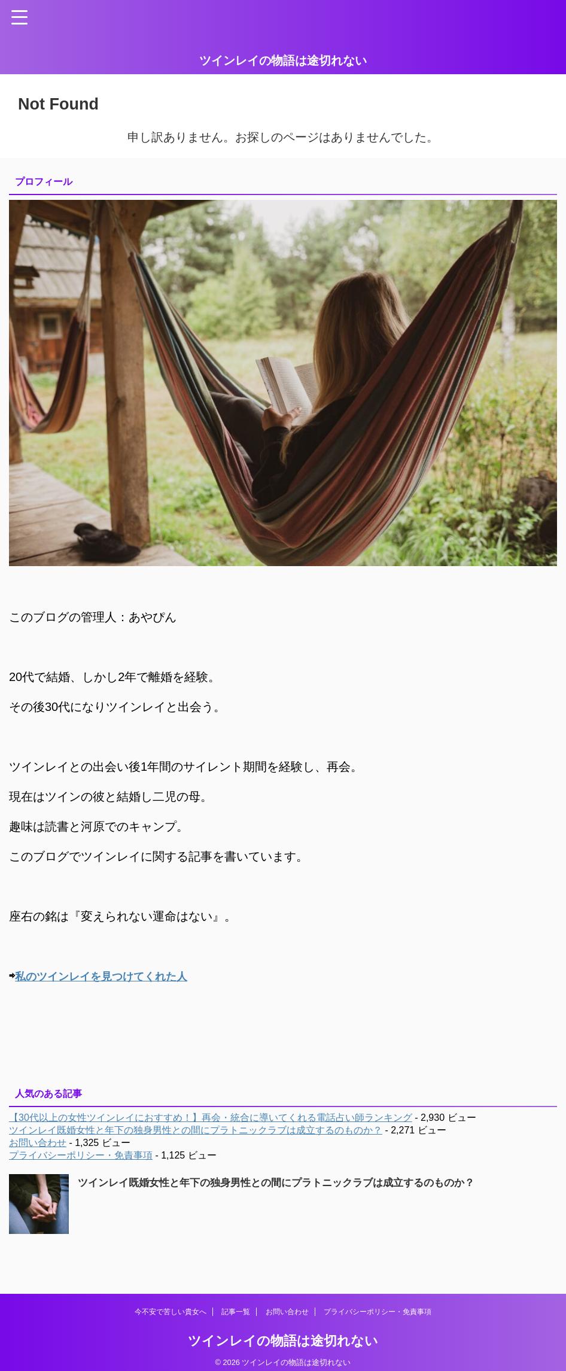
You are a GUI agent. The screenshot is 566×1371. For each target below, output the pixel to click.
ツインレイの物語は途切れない (283, 60)
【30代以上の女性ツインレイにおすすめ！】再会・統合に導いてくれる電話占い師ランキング (210, 1117)
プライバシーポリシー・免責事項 (81, 1155)
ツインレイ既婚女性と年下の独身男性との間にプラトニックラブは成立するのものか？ (195, 1129)
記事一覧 (235, 1311)
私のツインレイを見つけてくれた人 (110, 976)
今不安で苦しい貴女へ (170, 1311)
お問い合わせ (37, 1142)
